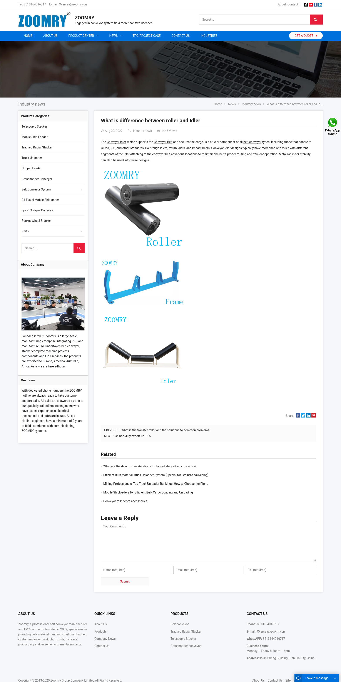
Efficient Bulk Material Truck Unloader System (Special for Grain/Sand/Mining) (263, 466)
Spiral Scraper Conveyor (38, 210)
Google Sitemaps (311, 663)
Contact (293, 4)
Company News (105, 621)
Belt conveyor (179, 606)
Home (28, 35)
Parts (25, 231)
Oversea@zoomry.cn (73, 4)
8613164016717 (35, 4)
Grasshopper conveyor (185, 628)
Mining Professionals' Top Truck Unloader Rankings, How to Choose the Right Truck (159, 475)
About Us (100, 606)
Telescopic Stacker (34, 126)
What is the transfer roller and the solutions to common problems (165, 430)
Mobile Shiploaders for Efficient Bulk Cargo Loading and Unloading (256, 475)
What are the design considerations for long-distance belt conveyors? (149, 466)
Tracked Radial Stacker (37, 147)
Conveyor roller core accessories (125, 483)
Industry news (31, 104)
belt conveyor (252, 142)
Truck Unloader (32, 158)
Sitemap (291, 663)
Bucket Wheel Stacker (36, 220)
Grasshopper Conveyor (37, 179)
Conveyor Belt (163, 142)
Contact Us (101, 628)
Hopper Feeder (32, 168)
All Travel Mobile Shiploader (40, 200)
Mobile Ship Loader (35, 137)
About (282, 4)
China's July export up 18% (133, 436)
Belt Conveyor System (36, 189)
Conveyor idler (116, 142)
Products (100, 614)
